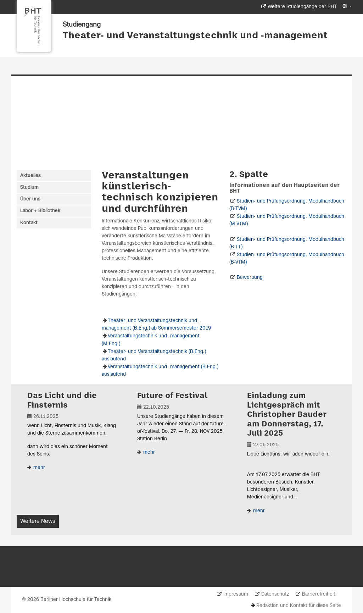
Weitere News (37, 521)
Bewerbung (250, 277)
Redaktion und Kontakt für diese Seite (298, 605)
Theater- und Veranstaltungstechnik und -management (195, 36)
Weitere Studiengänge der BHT (302, 7)
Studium (29, 187)
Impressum (235, 594)
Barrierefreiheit (318, 594)
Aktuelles (30, 175)
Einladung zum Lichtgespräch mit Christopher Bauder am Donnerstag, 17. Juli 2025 (286, 414)
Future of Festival (172, 395)
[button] (346, 6)
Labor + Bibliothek (40, 211)
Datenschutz (275, 594)
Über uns (30, 199)
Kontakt (29, 223)
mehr (38, 467)
